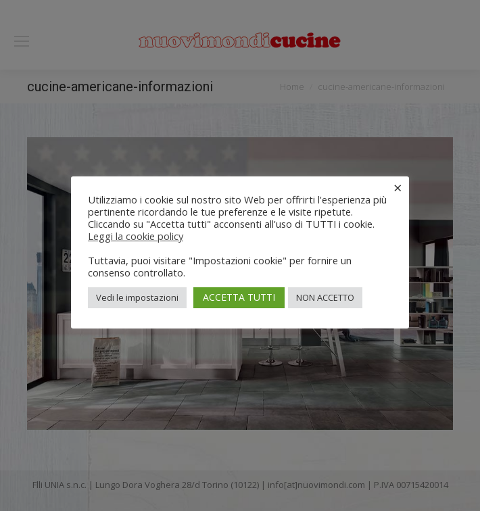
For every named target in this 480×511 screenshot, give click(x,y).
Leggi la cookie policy (135, 236)
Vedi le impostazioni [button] (137, 297)
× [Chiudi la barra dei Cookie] (397, 187)
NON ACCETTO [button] (325, 297)
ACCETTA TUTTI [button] (239, 297)
